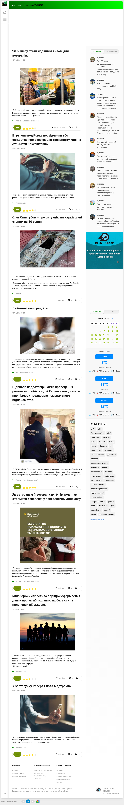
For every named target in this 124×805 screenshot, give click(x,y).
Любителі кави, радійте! (30, 308)
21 (104, 339)
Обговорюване (111, 51)
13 (100, 335)
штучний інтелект (106, 514)
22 (108, 339)
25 (92, 343)
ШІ (111, 446)
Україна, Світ (21, 203)
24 (117, 339)
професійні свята (98, 502)
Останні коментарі (19, 776)
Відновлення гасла (64, 776)
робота (111, 502)
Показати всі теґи (97, 520)
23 (112, 339)
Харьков (103, 446)
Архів (111, 312)
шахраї (107, 510)
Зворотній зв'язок (63, 779)
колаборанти (96, 472)
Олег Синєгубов (97, 433)
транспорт (103, 506)
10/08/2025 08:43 (18, 404)
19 (96, 339)
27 (100, 343)
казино (105, 467)
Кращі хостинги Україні (43, 770)
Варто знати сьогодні (24, 373)
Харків (18, 121)
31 (117, 343)
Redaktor (62, 209)
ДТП (99, 429)
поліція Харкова (97, 484)
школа (93, 514)
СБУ (109, 433)
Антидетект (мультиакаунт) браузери (40, 775)
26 (96, 343)
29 (108, 343)
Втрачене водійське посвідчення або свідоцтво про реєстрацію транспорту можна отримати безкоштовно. (46, 140)
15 (108, 335)
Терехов (106, 437)
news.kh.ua (16, 5)
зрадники (95, 467)
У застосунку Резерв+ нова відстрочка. (42, 686)
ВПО (92, 429)
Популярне (97, 51)
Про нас (59, 782)
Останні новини (18, 773)
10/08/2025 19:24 (18, 60)
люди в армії (96, 476)
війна (93, 450)
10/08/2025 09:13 (18, 226)
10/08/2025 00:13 (18, 691)
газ (100, 450)
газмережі (108, 450)
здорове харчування (99, 463)
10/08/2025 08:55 (18, 313)
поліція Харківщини (99, 489)
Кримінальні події (30, 480)
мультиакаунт (96, 480)
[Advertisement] (66, 27)
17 (117, 335)
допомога (111, 455)
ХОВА (111, 442)
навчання (110, 480)
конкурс (108, 472)
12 (96, 335)
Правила (60, 770)
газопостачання (97, 455)
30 (112, 343)
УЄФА (93, 442)
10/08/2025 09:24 (18, 149)
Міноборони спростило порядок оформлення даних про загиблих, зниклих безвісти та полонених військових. (46, 600)
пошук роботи (96, 497)
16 (112, 335)
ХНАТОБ (102, 442)
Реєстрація (61, 773)
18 (92, 339)
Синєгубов (95, 437)
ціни (112, 506)
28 (104, 343)
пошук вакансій (97, 493)
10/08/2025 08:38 (18, 503)
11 (92, 335)
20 (100, 339)
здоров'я (94, 459)
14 (104, 335)
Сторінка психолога (31, 121)
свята (93, 506)
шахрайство (96, 510)
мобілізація (109, 476)
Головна (15, 770)
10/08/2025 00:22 (18, 609)
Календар (97, 312)
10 (117, 331)
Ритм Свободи (59, 127)
